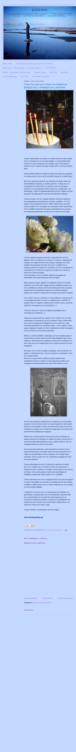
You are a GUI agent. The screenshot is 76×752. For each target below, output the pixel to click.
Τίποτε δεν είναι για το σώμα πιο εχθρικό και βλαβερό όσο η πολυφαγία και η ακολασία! (45, 86)
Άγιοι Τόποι (64, 72)
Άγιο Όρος (53, 72)
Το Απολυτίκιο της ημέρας (41, 76)
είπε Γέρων (24, 76)
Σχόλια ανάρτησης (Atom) (42, 602)
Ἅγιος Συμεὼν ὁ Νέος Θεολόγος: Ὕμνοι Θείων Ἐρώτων (21, 68)
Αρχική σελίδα (7, 64)
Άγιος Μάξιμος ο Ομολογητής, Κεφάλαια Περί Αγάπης (34, 64)
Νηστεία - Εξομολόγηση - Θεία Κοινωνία (16, 72)
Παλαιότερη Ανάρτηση (65, 598)
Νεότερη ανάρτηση (30, 598)
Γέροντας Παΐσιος (40, 72)
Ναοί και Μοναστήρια (9, 76)
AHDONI (40, 10)
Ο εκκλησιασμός (50, 68)
